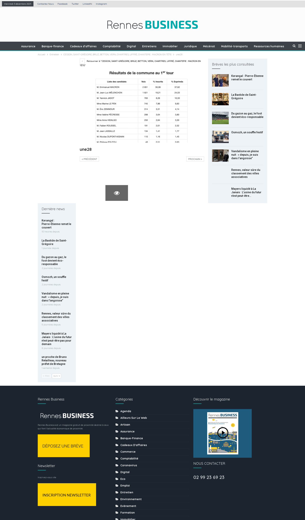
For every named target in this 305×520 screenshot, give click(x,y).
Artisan (125, 283)
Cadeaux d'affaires (133, 303)
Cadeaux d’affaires (92, 46)
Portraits (126, 418)
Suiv (56, 231)
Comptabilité (121, 46)
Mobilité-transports (247, 46)
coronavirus (128, 323)
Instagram (101, 3)
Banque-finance (61, 46)
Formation (127, 371)
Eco (122, 337)
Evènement (128, 364)
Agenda (125, 269)
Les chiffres (128, 391)
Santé (124, 438)
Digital (141, 46)
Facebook (63, 3)
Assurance (36, 46)
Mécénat (222, 46)
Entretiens (160, 46)
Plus (270, 46)
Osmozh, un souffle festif (247, 132)
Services (126, 452)
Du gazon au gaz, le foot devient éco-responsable (54, 116)
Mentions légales (120, 505)
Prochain (195, 159)
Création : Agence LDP (84, 505)
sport (124, 459)
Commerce (128, 310)
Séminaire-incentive (134, 445)
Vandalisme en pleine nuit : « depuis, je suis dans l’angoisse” (245, 155)
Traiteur (125, 472)
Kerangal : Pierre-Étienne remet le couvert (56, 79)
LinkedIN (87, 3)
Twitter (75, 3)
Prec (46, 231)
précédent (89, 159)
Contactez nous (45, 3)
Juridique (202, 46)
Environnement (131, 357)
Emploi (125, 343)
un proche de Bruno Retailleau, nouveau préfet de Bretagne (54, 216)
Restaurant (128, 432)
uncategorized (130, 479)
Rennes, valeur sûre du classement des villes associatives (245, 173)
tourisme (126, 465)
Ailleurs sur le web (133, 276)
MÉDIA (124, 405)
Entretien (126, 350)
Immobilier (181, 46)
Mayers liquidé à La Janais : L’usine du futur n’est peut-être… (246, 192)
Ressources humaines (135, 425)
